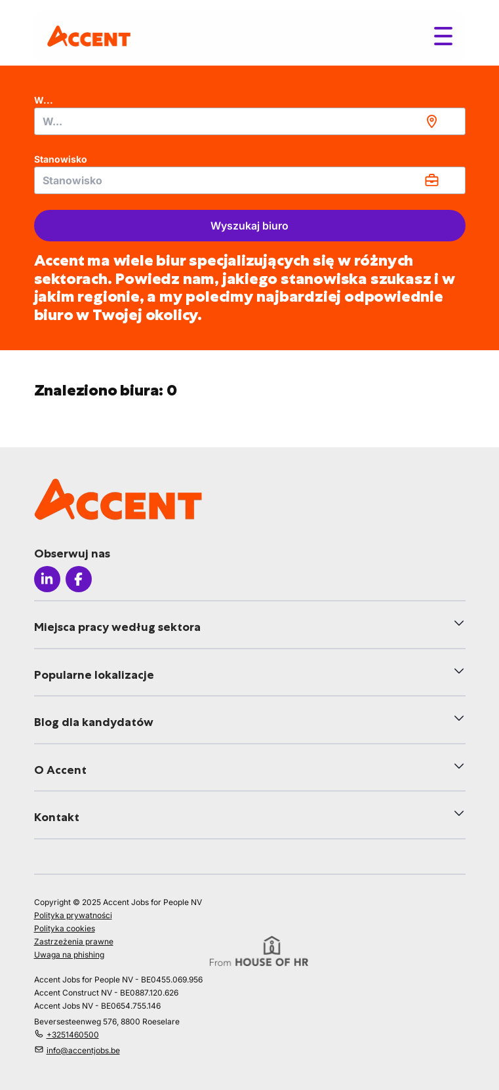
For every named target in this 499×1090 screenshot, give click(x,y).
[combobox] (250, 121)
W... (43, 100)
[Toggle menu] (443, 36)
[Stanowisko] (250, 180)
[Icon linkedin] (47, 579)
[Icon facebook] (79, 579)
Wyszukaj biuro (249, 225)
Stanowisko (60, 159)
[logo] (88, 36)
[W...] (250, 121)
